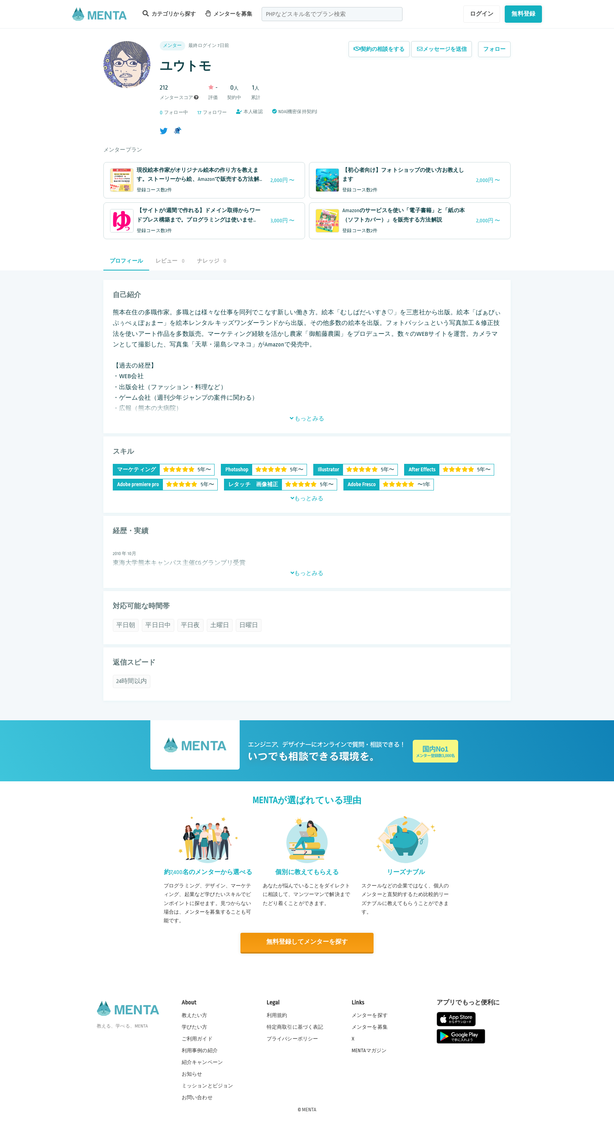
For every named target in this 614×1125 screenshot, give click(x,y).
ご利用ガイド (197, 1038)
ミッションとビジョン (207, 1085)
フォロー (494, 49)
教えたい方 (195, 1014)
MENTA (309, 1109)
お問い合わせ (197, 1097)
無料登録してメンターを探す (307, 942)
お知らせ (192, 1073)
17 (199, 112)
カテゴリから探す (169, 13)
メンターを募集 (228, 13)
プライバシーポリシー (292, 1038)
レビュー (169, 261)
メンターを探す (370, 1014)
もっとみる (307, 418)
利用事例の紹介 (200, 1050)
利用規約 (277, 1014)
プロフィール (126, 261)
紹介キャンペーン (202, 1062)
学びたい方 (195, 1026)
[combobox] (332, 14)
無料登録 (523, 14)
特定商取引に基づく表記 (295, 1026)
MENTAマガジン (369, 1050)
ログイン (482, 14)
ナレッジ (211, 261)
